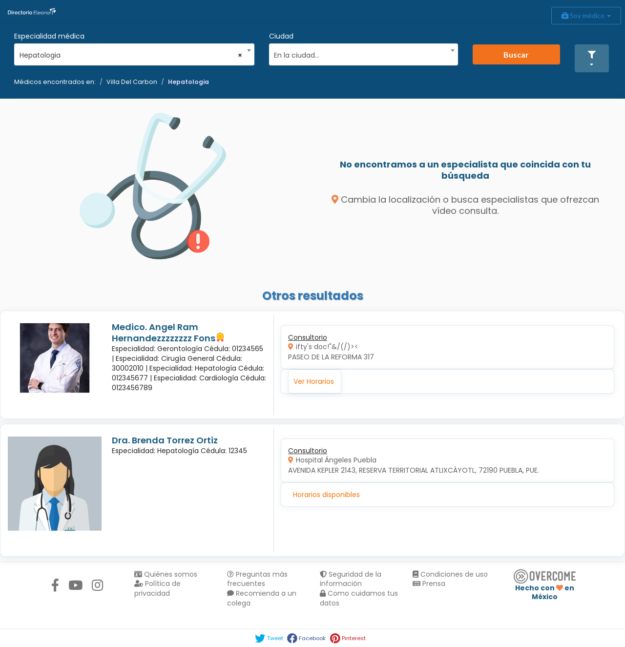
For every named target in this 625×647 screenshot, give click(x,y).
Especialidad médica (49, 36)
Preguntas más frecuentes (257, 579)
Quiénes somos (165, 574)
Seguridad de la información (350, 579)
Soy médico (586, 15)
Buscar (516, 54)
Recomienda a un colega (261, 598)
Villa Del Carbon (131, 82)
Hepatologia (188, 82)
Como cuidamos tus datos (359, 598)
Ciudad (281, 36)
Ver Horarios (313, 381)
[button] (592, 58)
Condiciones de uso (450, 574)
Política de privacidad (157, 588)
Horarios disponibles (326, 495)
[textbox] (360, 54)
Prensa (429, 583)
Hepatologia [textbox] (131, 55)
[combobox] (131, 53)
